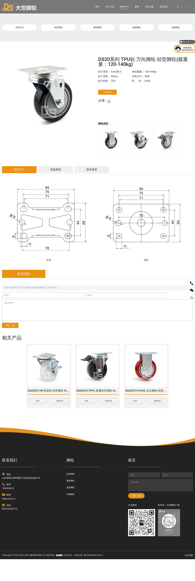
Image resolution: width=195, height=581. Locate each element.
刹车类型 (115, 172)
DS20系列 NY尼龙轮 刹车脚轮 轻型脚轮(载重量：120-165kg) (64, 407)
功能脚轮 (175, 28)
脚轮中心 (122, 6)
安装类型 (69, 172)
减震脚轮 (136, 28)
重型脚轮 (97, 28)
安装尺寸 (23, 172)
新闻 (135, 6)
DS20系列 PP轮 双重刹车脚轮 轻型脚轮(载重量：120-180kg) (113, 407)
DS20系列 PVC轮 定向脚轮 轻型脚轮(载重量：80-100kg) (159, 407)
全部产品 (19, 28)
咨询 (38, 418)
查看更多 (60, 418)
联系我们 (162, 6)
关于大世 (107, 6)
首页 (95, 6)
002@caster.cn (9, 516)
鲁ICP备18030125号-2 (95, 577)
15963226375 (8, 505)
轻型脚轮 (58, 28)
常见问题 (147, 6)
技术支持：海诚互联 (74, 577)
